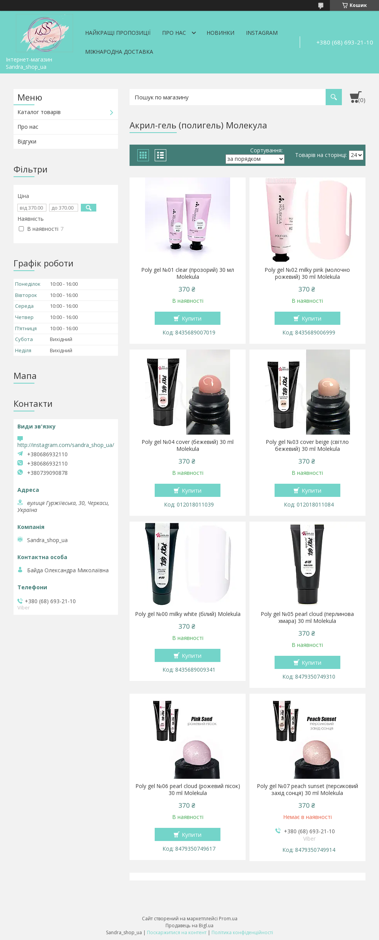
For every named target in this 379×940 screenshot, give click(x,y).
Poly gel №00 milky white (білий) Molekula (188, 614)
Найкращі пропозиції (117, 32)
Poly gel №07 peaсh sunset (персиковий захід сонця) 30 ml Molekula (307, 790)
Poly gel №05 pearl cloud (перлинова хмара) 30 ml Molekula (307, 617)
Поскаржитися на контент (177, 932)
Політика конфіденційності (242, 932)
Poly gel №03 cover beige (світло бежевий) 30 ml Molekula (307, 445)
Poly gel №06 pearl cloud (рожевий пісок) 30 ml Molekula (187, 790)
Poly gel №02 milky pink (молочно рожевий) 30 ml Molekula (307, 273)
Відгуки (26, 141)
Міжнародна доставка (119, 51)
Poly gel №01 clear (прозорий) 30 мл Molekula (187, 273)
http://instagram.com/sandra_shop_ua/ (65, 445)
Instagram (262, 32)
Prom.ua (228, 918)
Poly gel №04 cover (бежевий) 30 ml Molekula (188, 445)
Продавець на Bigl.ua (189, 925)
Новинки (220, 32)
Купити (191, 318)
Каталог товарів (39, 112)
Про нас (174, 32)
